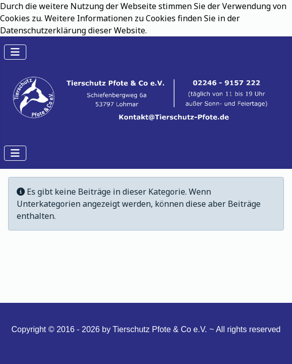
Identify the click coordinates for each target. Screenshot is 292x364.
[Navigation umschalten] (15, 52)
